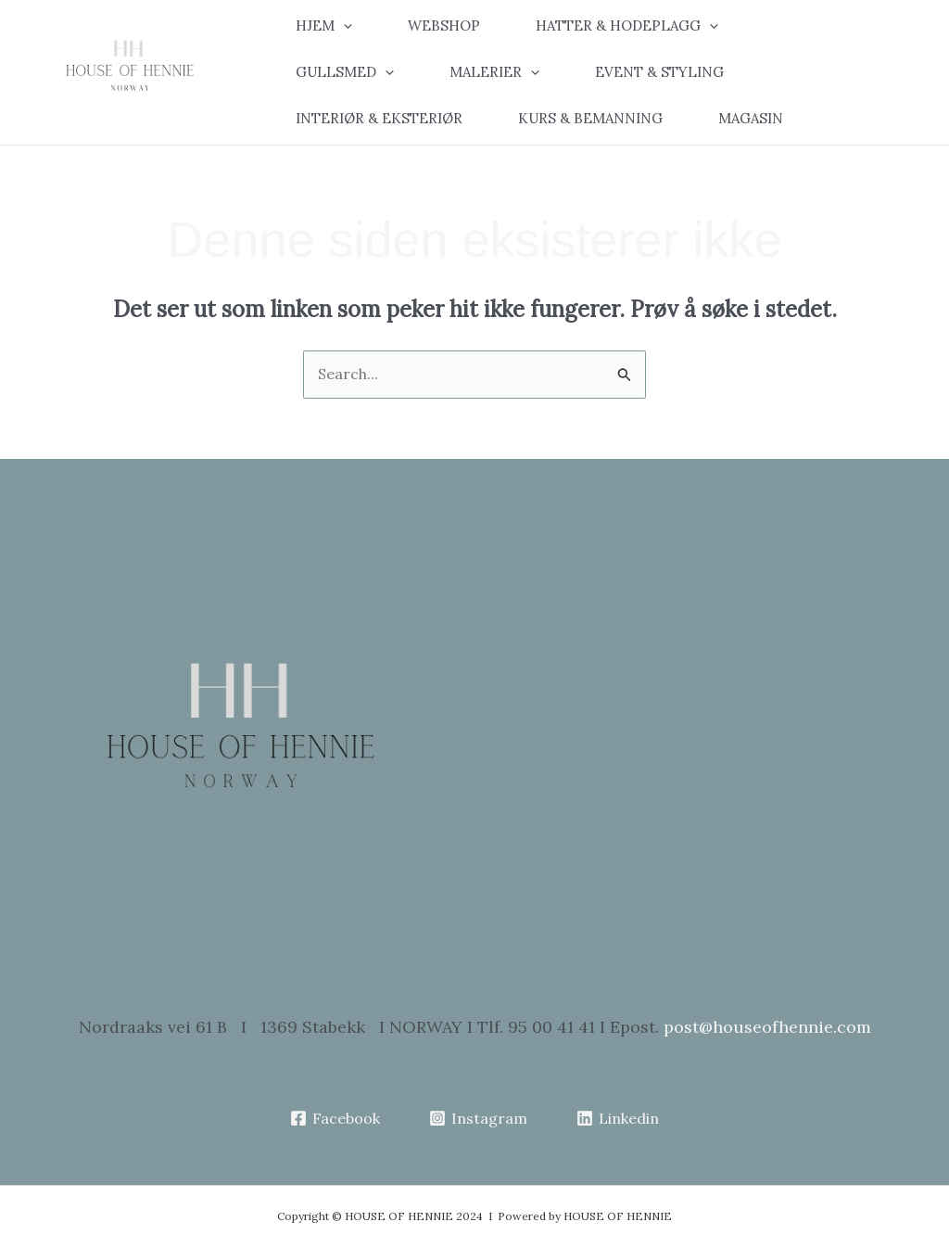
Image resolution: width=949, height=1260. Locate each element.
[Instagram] (479, 1118)
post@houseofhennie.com (767, 1026)
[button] (338, 26)
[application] (343, 26)
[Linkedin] (617, 1118)
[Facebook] (335, 1118)
